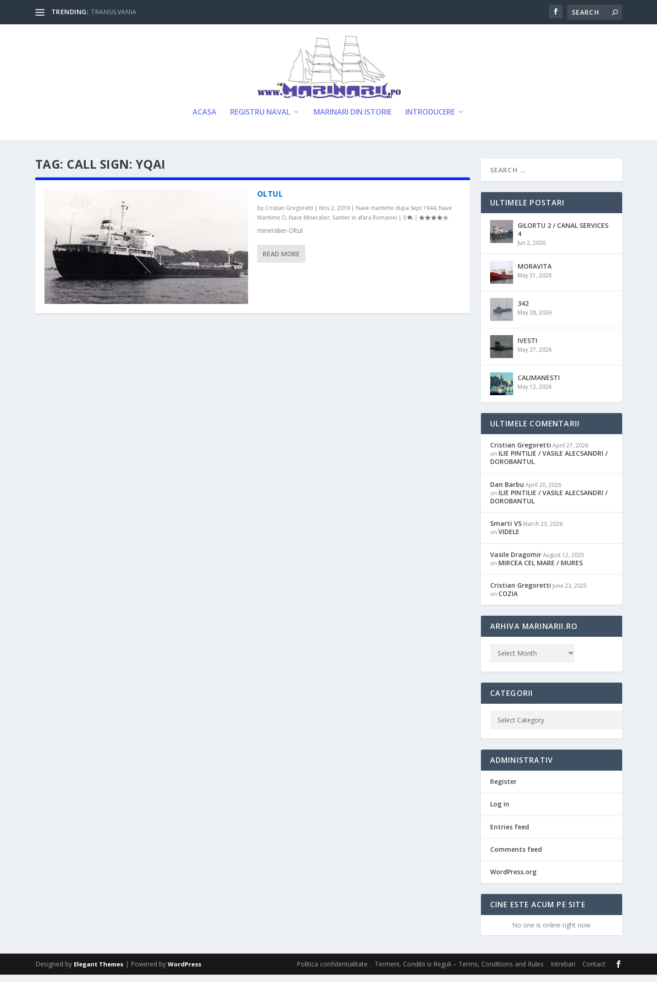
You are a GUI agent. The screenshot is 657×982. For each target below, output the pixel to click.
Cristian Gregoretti (289, 215)
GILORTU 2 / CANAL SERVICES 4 (563, 236)
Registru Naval (260, 120)
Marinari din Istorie (353, 120)
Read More (281, 261)
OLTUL (270, 201)
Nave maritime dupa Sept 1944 (396, 215)
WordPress (184, 971)
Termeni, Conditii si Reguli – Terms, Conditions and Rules (459, 971)
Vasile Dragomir (515, 561)
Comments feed (516, 856)
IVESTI (527, 347)
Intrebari (563, 971)
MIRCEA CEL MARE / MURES (540, 570)
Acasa (204, 120)
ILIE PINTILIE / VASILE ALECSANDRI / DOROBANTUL (548, 464)
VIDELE (508, 539)
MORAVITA (535, 273)
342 (523, 310)
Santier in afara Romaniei (364, 225)
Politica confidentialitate (332, 971)
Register (503, 788)
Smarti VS (506, 530)
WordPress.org (513, 879)
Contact (594, 971)
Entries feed (509, 834)
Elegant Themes (98, 971)
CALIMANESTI (539, 385)
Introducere (430, 120)
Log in (499, 811)
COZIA (508, 600)
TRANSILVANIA (113, 11)
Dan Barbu (507, 491)
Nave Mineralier (309, 225)
